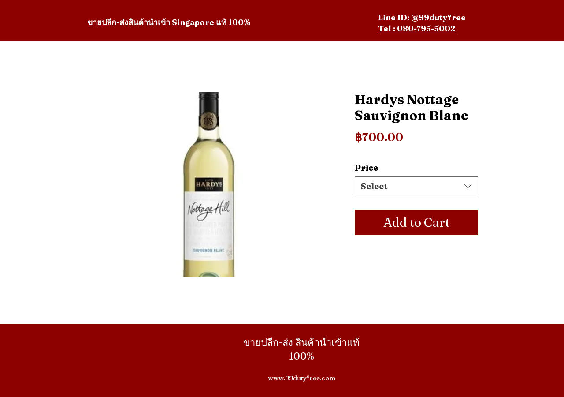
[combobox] (416, 185)
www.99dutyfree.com (301, 378)
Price (366, 167)
